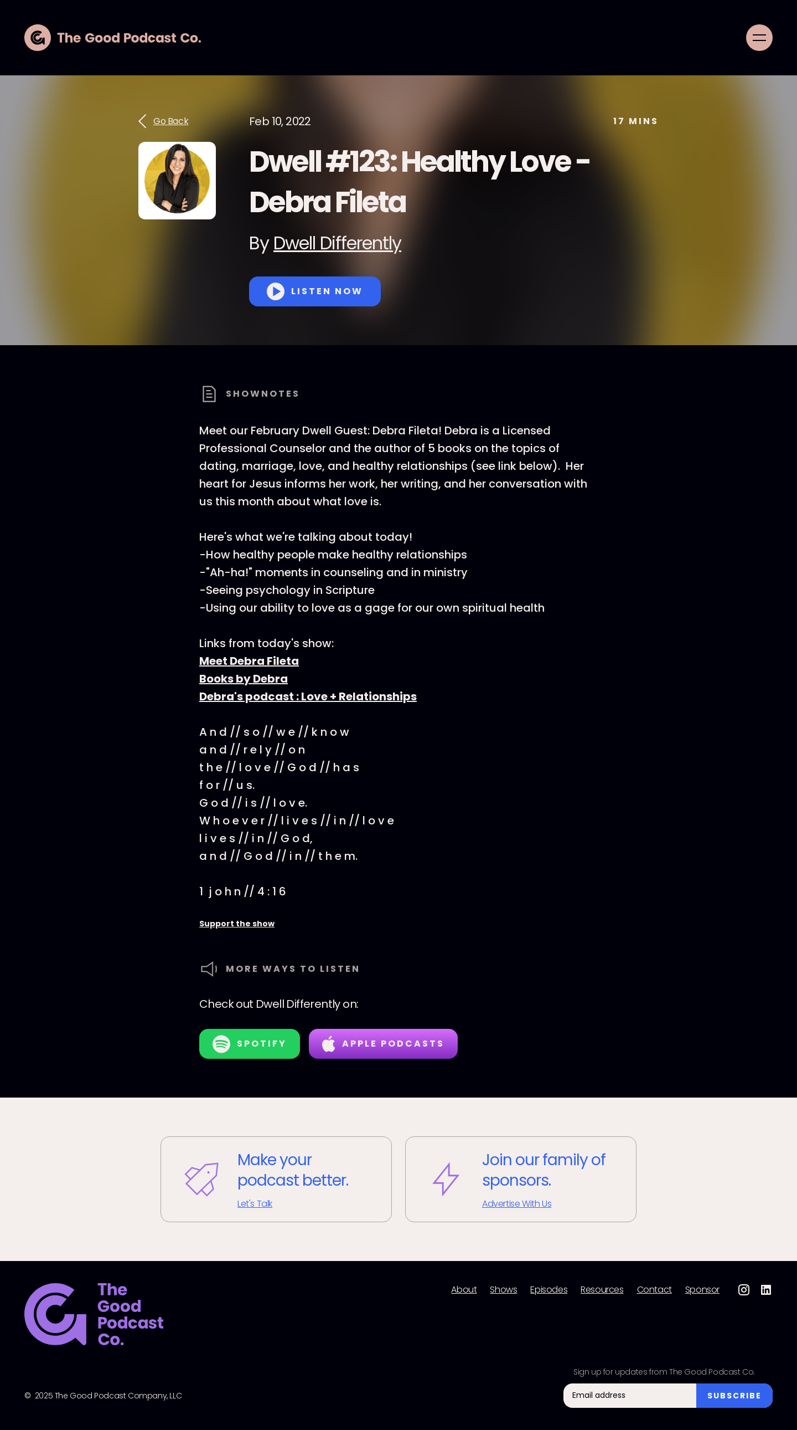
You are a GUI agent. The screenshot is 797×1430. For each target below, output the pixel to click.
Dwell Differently (337, 242)
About (464, 1289)
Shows (503, 1289)
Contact (654, 1289)
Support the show (237, 923)
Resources (602, 1289)
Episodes (548, 1289)
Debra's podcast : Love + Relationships (308, 696)
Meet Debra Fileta (249, 661)
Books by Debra (243, 678)
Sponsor (702, 1289)
